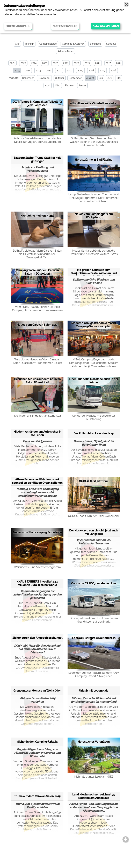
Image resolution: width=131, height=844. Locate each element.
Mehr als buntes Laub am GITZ (93, 776)
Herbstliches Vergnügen (94, 741)
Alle (17, 43)
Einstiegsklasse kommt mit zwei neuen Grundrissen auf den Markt (94, 620)
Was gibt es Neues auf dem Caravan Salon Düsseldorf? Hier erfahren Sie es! (37, 361)
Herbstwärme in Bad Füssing (93, 159)
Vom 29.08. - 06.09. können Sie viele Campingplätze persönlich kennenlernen (37, 308)
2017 (108, 63)
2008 (91, 70)
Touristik (29, 43)
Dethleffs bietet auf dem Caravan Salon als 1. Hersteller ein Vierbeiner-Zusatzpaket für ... (37, 254)
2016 (118, 63)
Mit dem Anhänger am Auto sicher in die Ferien (37, 433)
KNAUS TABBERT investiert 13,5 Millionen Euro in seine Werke (37, 583)
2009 (80, 70)
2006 (113, 70)
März (57, 85)
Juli (101, 78)
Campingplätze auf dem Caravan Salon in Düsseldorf (37, 272)
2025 (23, 63)
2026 (12, 63)
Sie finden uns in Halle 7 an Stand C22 (37, 415)
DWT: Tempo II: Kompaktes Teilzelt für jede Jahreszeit (37, 103)
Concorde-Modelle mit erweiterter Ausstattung (93, 417)
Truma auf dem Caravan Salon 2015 (37, 796)
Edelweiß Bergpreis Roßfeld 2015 (93, 638)
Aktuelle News (65, 51)
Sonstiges (95, 43)
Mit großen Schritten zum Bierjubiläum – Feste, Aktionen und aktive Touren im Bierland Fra (94, 272)
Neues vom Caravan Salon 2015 (37, 324)
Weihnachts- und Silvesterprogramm (37, 567)
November (44, 78)
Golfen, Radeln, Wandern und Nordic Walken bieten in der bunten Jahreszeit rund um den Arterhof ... (94, 142)
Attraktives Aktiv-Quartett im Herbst (93, 103)
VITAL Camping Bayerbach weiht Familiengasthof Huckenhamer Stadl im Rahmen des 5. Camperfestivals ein (93, 363)
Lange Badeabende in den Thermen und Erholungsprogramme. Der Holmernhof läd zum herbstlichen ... (93, 198)
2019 (87, 63)
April (47, 85)
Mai (119, 78)
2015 (17, 70)
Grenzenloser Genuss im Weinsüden (37, 690)
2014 (27, 70)
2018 (97, 63)
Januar (82, 85)
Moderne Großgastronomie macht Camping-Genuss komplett (93, 324)
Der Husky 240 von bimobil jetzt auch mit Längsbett (93, 532)
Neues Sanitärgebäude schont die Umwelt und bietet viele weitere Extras (94, 252)
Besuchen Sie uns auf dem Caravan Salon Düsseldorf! (37, 380)
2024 (34, 63)
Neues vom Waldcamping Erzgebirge (37, 532)
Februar (69, 85)
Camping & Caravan (73, 43)
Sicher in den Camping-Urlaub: (37, 741)
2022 (55, 63)
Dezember (28, 78)
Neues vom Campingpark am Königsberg (94, 215)
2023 (44, 63)
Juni (109, 78)
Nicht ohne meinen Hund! (37, 215)
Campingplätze (48, 43)
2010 (69, 70)
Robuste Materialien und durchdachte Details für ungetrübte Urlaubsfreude (37, 140)
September (75, 78)
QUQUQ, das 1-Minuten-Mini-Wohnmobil (93, 516)
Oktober (59, 78)
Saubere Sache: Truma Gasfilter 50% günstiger (37, 159)
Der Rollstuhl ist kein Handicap (94, 433)
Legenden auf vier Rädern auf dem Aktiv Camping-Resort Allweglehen (93, 674)
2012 (48, 70)
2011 (59, 70)
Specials (111, 43)
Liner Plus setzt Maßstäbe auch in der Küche (93, 380)
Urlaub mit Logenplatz (93, 690)
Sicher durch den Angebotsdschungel (37, 637)
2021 (65, 63)
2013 (38, 70)
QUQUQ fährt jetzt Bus (93, 481)
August (90, 78)
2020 (76, 63)
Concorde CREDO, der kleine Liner (93, 583)
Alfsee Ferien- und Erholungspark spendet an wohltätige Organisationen (37, 481)
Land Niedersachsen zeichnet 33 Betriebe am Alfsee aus (93, 796)
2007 (102, 70)
